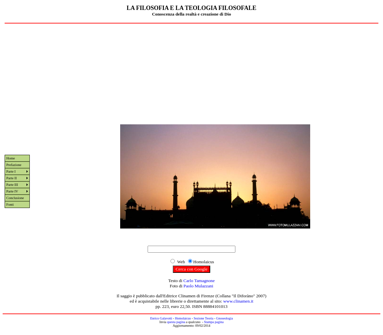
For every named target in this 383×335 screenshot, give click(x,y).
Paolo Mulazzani (198, 285)
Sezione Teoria (203, 318)
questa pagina (176, 322)
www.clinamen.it (238, 301)
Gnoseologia (224, 318)
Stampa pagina (213, 322)
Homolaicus (183, 318)
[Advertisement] (191, 73)
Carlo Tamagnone (199, 280)
